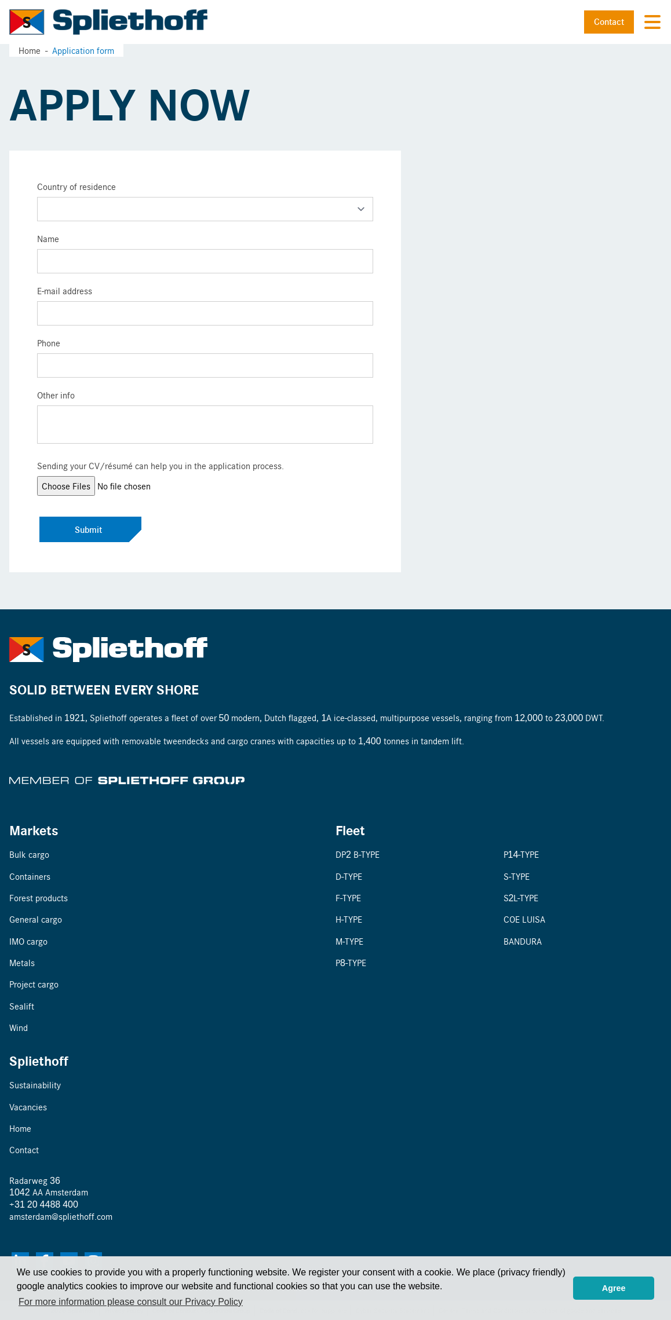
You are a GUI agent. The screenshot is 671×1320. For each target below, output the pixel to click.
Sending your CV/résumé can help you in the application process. (160, 465)
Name (48, 238)
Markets (34, 830)
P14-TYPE (521, 854)
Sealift (21, 1006)
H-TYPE (349, 919)
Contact (609, 21)
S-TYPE (517, 876)
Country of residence (76, 186)
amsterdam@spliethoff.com (60, 1216)
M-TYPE (349, 941)
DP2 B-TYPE (358, 854)
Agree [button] (614, 1288)
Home (30, 50)
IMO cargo (28, 941)
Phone (48, 343)
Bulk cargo (29, 854)
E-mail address (64, 290)
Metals (22, 962)
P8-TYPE (351, 962)
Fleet (350, 830)
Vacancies (28, 1106)
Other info (56, 395)
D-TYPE (349, 876)
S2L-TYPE (521, 897)
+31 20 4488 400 (43, 1204)
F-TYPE (348, 897)
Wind (18, 1027)
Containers (29, 876)
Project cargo (34, 984)
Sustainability (35, 1084)
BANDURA (523, 941)
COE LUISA (524, 919)
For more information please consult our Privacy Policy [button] (131, 1302)
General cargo (35, 919)
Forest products (38, 897)
